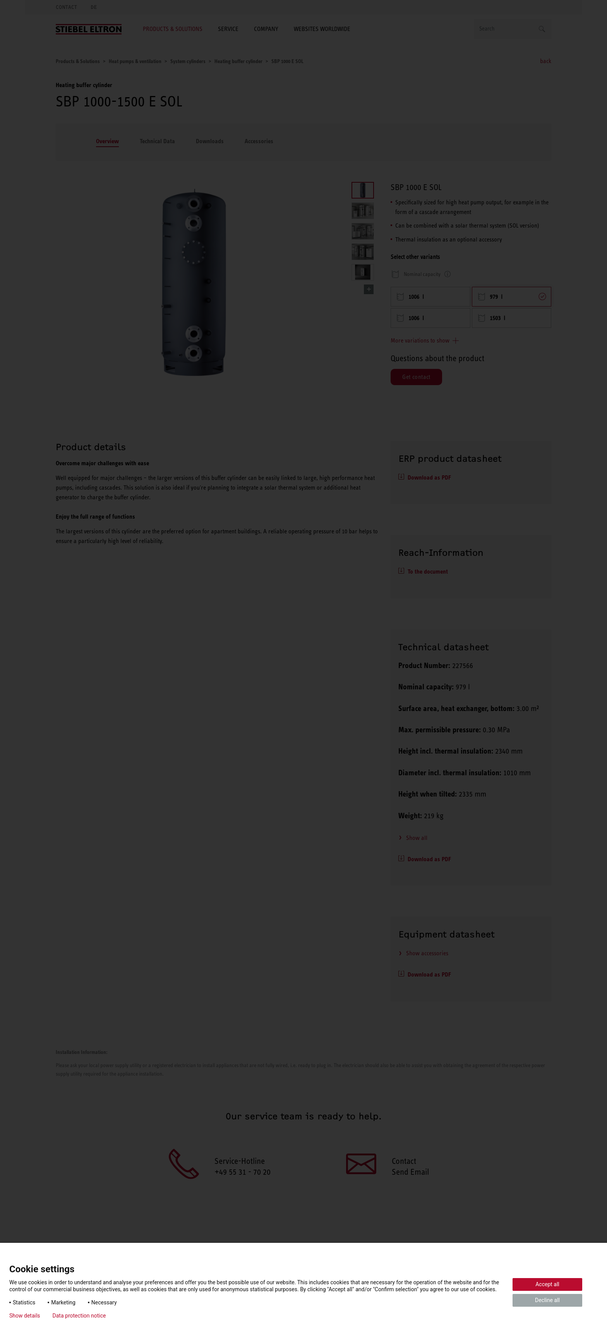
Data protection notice (79, 1316)
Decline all (547, 1300)
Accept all (547, 1284)
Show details (24, 1316)
